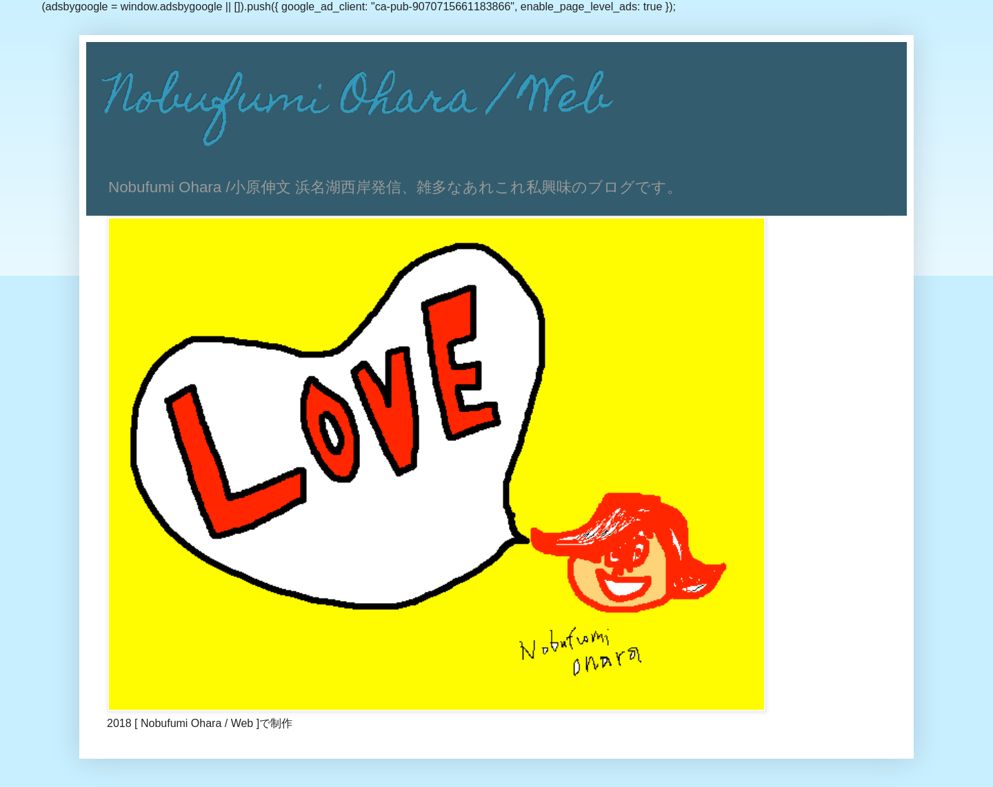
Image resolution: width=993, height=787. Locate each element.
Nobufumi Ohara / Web (358, 101)
